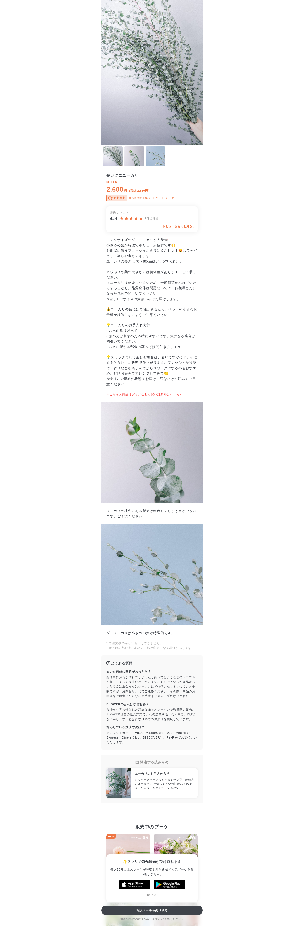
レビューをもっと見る (178, 226)
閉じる (152, 895)
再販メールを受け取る (152, 910)
